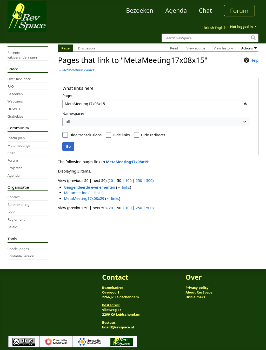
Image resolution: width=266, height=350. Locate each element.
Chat (205, 10)
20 (111, 180)
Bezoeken (139, 10)
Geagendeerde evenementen (89, 187)
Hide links (121, 134)
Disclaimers (195, 297)
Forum (239, 11)
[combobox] (155, 104)
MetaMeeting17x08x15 (79, 70)
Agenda (176, 10)
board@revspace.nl (118, 327)
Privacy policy (196, 287)
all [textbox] (68, 121)
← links (123, 187)
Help (250, 60)
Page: (67, 95)
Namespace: (73, 113)
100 (128, 180)
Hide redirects (153, 134)
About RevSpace (198, 292)
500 (149, 180)
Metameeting (76, 192)
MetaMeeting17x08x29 (84, 198)
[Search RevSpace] (210, 38)
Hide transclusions (85, 134)
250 (139, 180)
